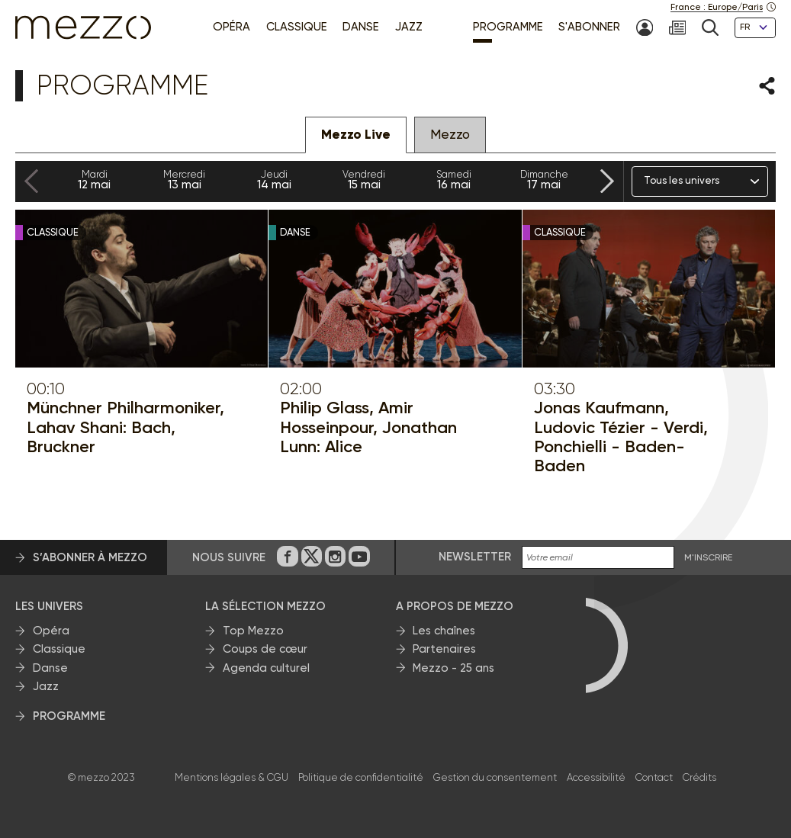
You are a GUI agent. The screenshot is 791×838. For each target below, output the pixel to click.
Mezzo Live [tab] (356, 135)
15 (364, 180)
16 (454, 180)
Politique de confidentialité (360, 777)
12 (94, 180)
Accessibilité (596, 777)
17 (544, 180)
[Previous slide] (31, 182)
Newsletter (475, 556)
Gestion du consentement (495, 777)
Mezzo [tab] (450, 134)
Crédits (699, 777)
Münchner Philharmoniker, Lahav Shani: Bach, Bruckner (125, 427)
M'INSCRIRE (708, 558)
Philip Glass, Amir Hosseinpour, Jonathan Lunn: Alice (368, 427)
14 (274, 180)
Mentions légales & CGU (231, 777)
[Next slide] (607, 182)
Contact (654, 777)
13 (184, 180)
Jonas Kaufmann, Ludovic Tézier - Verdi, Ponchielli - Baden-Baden (621, 436)
